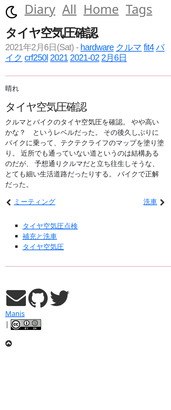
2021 (59, 57)
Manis (15, 313)
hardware (97, 47)
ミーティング (30, 201)
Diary (40, 9)
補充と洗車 (39, 236)
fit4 (149, 47)
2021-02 (84, 57)
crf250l (36, 57)
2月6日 (114, 57)
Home (101, 9)
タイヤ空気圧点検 (50, 225)
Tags (139, 9)
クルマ (129, 47)
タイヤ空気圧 (43, 246)
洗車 (154, 201)
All (69, 9)
